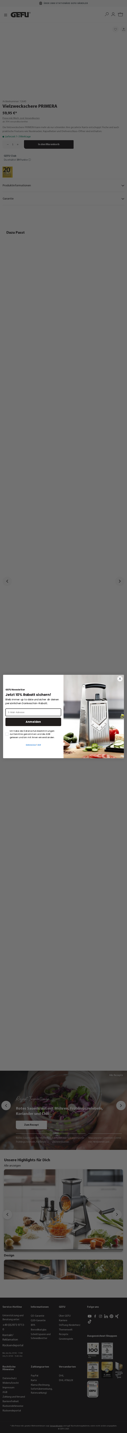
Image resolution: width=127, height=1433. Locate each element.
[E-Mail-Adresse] (33, 712)
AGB (39, 745)
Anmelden (33, 722)
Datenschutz (31, 745)
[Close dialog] (120, 679)
